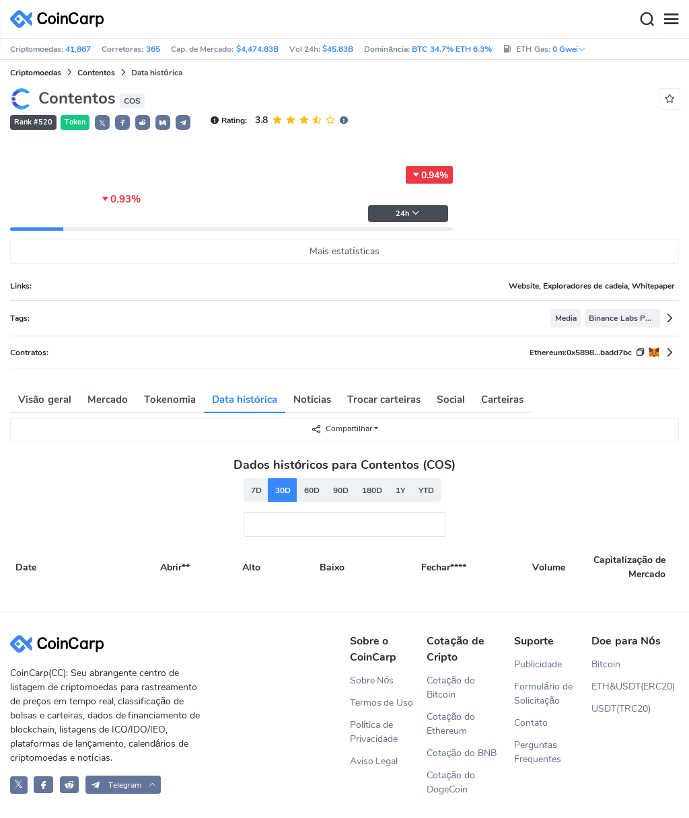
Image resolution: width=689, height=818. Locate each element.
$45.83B (337, 49)
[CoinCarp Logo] (60, 19)
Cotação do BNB (462, 753)
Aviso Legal (374, 761)
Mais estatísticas (344, 251)
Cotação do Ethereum (451, 723)
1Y (400, 490)
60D (312, 490)
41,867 (78, 49)
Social (451, 399)
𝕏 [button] (102, 123)
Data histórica (244, 399)
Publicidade (538, 664)
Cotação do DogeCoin (451, 782)
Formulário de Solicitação (543, 693)
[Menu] (671, 19)
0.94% (429, 175)
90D (341, 490)
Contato (531, 722)
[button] (122, 122)
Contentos (96, 72)
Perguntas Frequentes (537, 752)
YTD (426, 490)
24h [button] (408, 214)
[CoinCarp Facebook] (43, 784)
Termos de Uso (382, 702)
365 (153, 49)
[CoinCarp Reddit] (69, 784)
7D (256, 490)
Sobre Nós (372, 680)
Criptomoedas (35, 72)
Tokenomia (170, 399)
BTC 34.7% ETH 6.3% (452, 49)
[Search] (647, 19)
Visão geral (44, 399)
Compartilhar (341, 429)
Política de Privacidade (374, 731)
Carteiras (502, 399)
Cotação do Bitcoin (451, 687)
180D (372, 490)
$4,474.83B (257, 49)
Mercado (107, 399)
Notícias (312, 399)
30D (283, 490)
